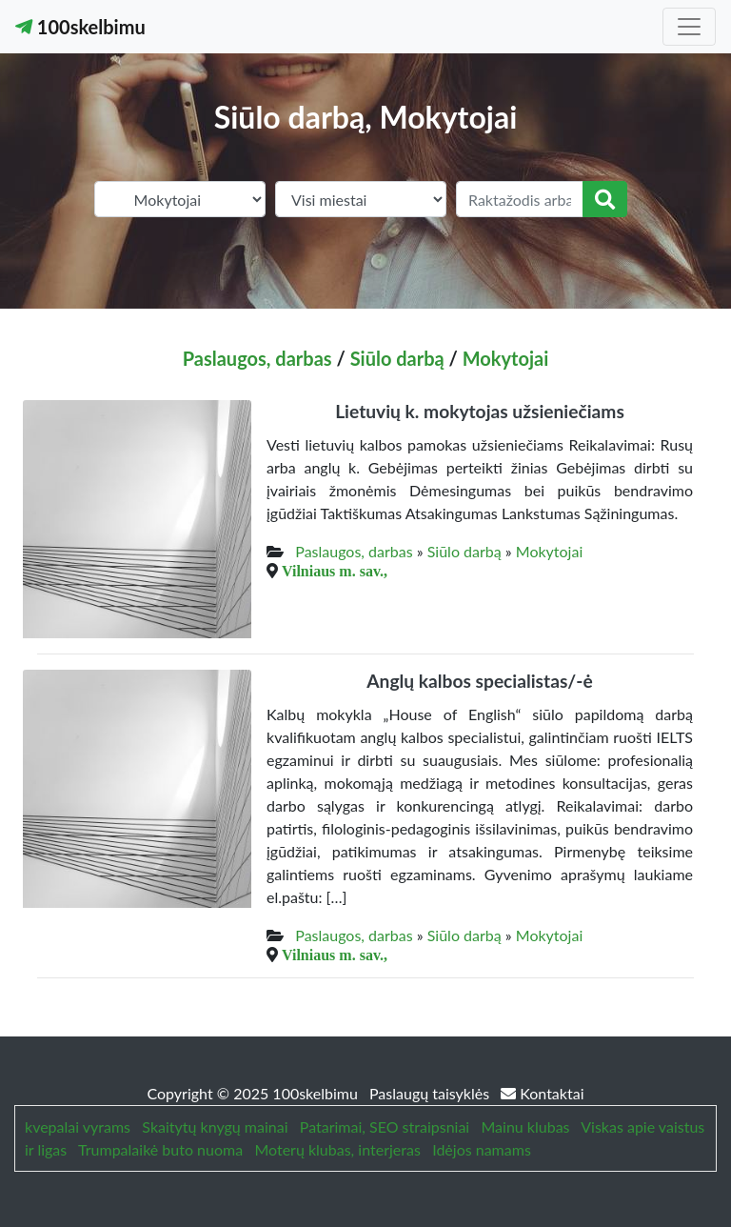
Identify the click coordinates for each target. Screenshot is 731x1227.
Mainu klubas (526, 1126)
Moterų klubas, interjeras (337, 1149)
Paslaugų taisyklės (431, 1093)
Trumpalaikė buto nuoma (160, 1149)
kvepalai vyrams (77, 1126)
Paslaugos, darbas (257, 358)
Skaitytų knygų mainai (214, 1126)
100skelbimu (80, 26)
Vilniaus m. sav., (334, 570)
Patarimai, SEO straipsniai (384, 1126)
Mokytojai (505, 358)
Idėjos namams (481, 1149)
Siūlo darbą (397, 358)
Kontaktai (542, 1093)
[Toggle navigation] (689, 27)
